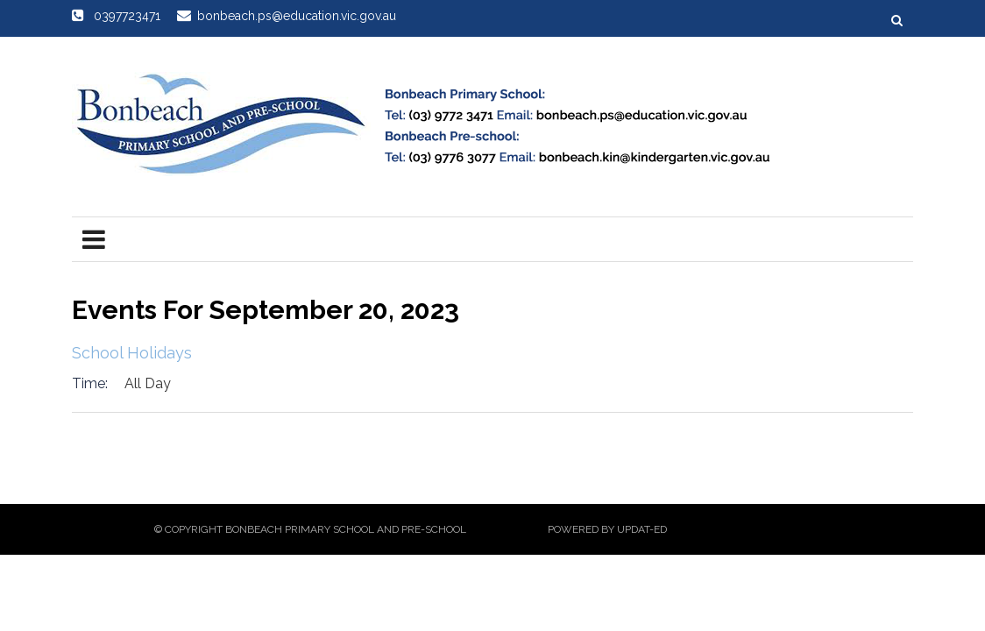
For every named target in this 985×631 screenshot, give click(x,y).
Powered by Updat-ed (607, 529)
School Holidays (132, 353)
